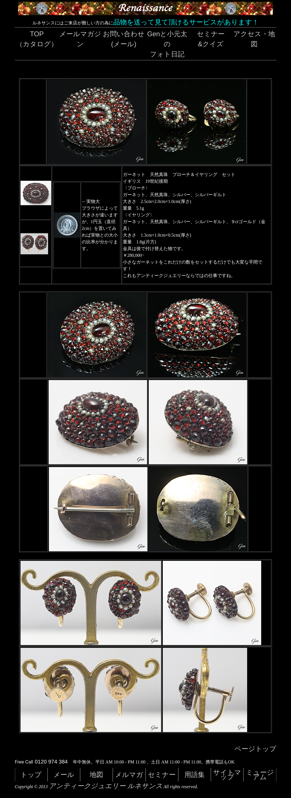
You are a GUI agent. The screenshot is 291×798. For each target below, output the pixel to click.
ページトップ (255, 749)
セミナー (162, 774)
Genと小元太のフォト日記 (167, 44)
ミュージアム (260, 775)
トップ (31, 774)
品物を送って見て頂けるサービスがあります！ (186, 22)
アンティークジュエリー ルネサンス (106, 786)
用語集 (194, 774)
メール (63, 774)
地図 (96, 774)
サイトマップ (227, 775)
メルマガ (129, 774)
